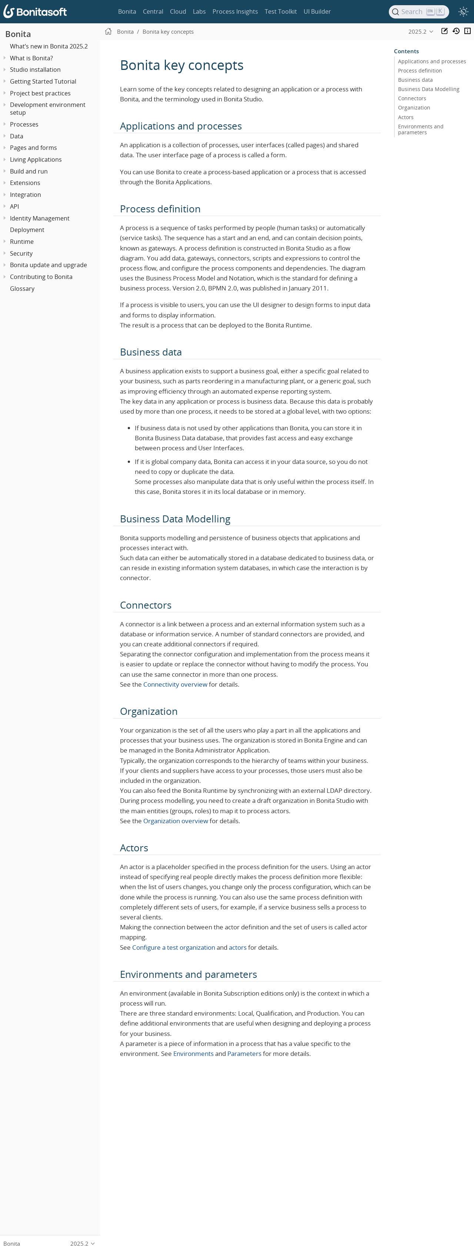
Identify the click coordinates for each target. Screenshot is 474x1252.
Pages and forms (33, 148)
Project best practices (40, 93)
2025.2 (417, 31)
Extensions (25, 183)
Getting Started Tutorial (43, 81)
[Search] (419, 11)
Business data (415, 80)
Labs (199, 11)
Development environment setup (48, 109)
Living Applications (36, 159)
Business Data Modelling (429, 89)
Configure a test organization (173, 947)
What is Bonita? (31, 58)
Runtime (22, 242)
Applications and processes (432, 61)
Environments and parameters (421, 129)
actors (238, 947)
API (14, 206)
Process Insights (235, 11)
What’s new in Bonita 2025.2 (49, 46)
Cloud (178, 11)
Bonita (127, 11)
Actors (406, 117)
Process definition (420, 70)
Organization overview (175, 821)
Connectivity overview (175, 684)
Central (153, 11)
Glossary (22, 289)
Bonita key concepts (168, 31)
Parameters (244, 1053)
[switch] (463, 11)
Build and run (29, 171)
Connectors (412, 98)
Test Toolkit (281, 11)
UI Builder (317, 11)
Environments (193, 1053)
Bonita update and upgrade (48, 265)
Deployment (27, 230)
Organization (414, 107)
